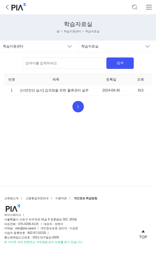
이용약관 (61, 198)
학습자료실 (92, 31)
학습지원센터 (72, 31)
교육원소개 (11, 198)
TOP (143, 233)
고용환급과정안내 (37, 198)
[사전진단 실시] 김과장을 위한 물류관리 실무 (55, 90)
